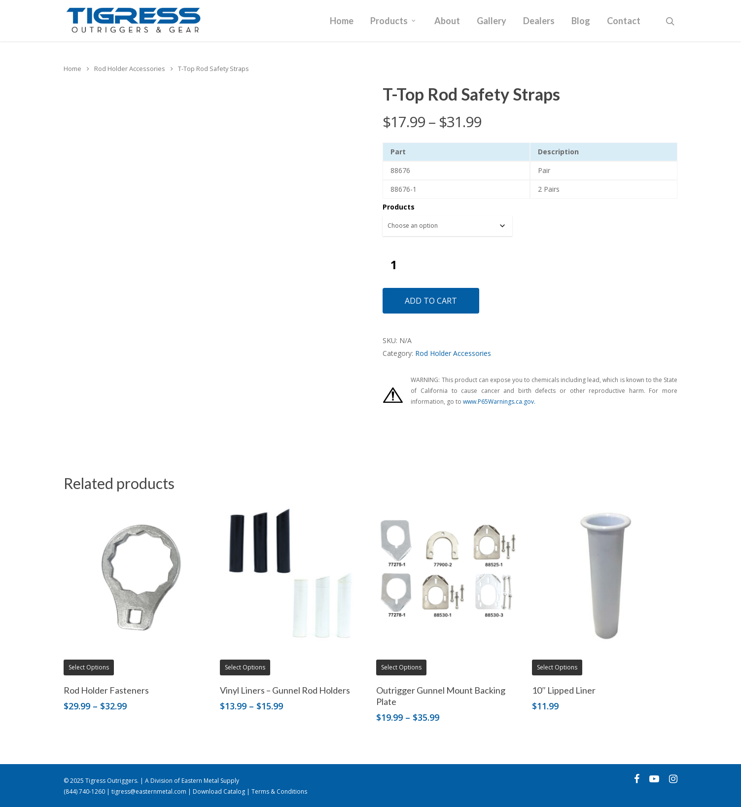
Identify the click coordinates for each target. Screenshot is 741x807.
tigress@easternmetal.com (148, 791)
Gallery (491, 21)
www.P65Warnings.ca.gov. (499, 401)
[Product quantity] (394, 264)
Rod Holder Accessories (129, 68)
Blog (580, 21)
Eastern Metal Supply (210, 780)
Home (341, 21)
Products (393, 21)
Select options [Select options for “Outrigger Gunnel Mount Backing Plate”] (401, 667)
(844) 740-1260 (84, 791)
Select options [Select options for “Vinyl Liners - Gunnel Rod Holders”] (245, 667)
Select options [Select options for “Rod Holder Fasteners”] (89, 667)
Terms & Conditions (279, 791)
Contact (623, 21)
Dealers (539, 21)
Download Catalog (219, 791)
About (447, 21)
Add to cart (431, 300)
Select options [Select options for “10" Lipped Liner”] (557, 667)
